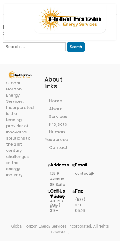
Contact (58, 147)
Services (58, 116)
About (56, 109)
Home (55, 101)
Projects (58, 124)
